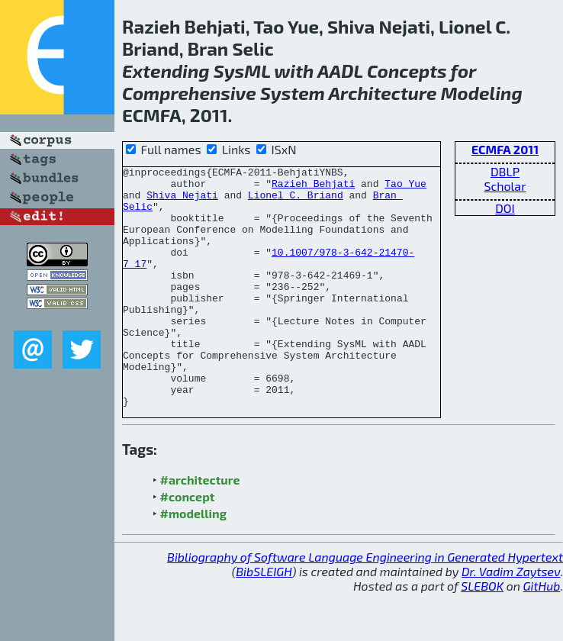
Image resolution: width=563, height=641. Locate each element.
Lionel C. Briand (295, 201)
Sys (229, 71)
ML (257, 71)
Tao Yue (405, 188)
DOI (505, 208)
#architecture (200, 527)
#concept (187, 544)
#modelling (193, 561)
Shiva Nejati (182, 201)
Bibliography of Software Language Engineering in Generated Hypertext (365, 605)
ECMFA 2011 (505, 149)
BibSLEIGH (263, 619)
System (292, 93)
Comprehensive (189, 93)
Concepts (407, 71)
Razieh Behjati (313, 188)
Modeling (482, 93)
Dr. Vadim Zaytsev (511, 619)
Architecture (383, 93)
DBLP (505, 171)
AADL (340, 71)
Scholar (505, 186)
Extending (166, 71)
